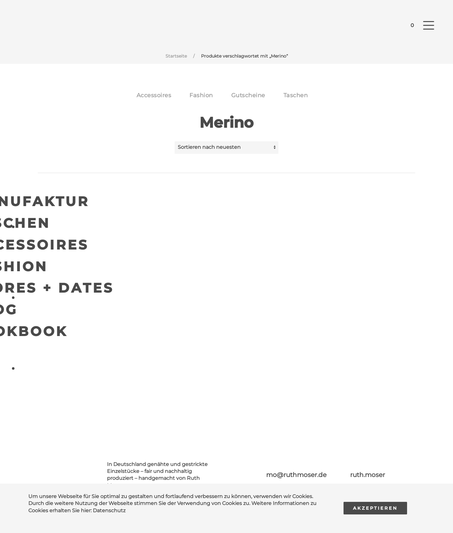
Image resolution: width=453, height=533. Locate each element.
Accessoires (154, 95)
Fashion (201, 95)
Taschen (295, 95)
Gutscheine (248, 95)
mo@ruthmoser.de (296, 475)
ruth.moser (367, 475)
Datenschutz (109, 510)
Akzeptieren (375, 508)
